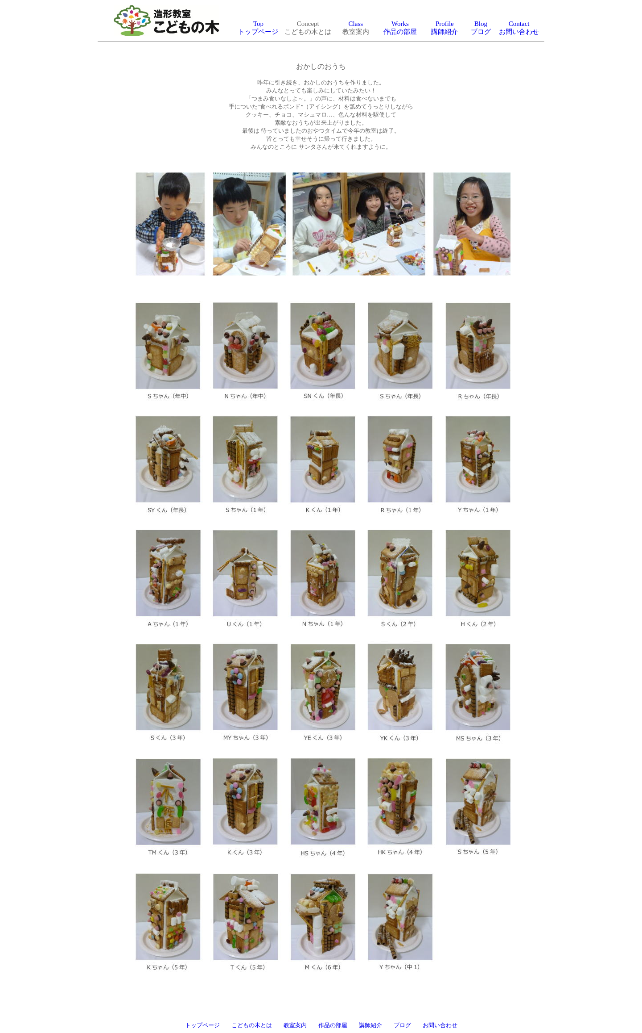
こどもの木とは (251, 1025)
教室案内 (295, 1025)
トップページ (202, 1025)
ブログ (402, 1025)
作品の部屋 (332, 1025)
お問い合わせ (440, 1025)
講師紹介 (370, 1025)
